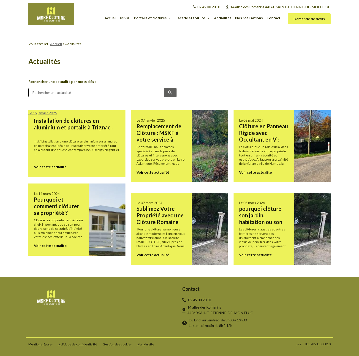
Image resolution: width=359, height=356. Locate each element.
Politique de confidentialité (77, 344)
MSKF (125, 18)
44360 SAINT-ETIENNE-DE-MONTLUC (280, 7)
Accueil (110, 18)
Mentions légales (40, 344)
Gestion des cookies (117, 344)
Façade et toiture (190, 18)
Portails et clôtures (150, 18)
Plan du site (145, 344)
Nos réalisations (249, 18)
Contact (273, 18)
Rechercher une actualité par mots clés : (62, 81)
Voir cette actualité (50, 166)
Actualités (222, 18)
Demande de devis (309, 18)
